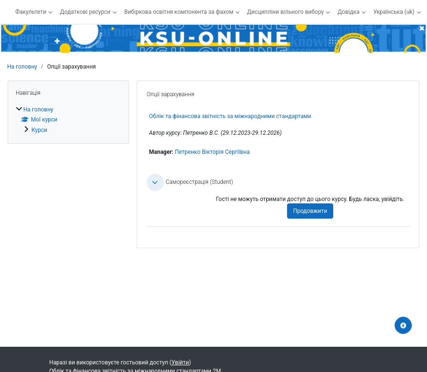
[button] (155, 182)
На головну (22, 66)
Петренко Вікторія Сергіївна (212, 152)
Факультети (30, 12)
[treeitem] (68, 119)
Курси (39, 130)
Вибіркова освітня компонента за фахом (178, 12)
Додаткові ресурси (85, 12)
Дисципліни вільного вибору (285, 12)
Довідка (348, 12)
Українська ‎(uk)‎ (393, 12)
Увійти (180, 362)
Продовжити (310, 211)
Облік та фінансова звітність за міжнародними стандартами (230, 116)
